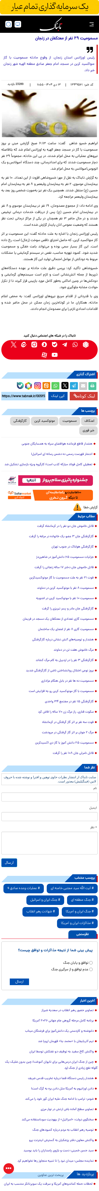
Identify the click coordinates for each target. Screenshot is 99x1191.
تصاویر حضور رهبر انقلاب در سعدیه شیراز (67, 1010)
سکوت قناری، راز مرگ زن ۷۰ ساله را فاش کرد (66, 712)
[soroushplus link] (44, 344)
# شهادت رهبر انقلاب (40, 911)
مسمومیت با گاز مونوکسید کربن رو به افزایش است (61, 691)
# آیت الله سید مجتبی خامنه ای (72, 888)
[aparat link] (44, 355)
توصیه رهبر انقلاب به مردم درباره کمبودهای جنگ (63, 1130)
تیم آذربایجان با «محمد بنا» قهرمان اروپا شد (66, 1041)
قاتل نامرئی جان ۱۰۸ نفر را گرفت (73, 753)
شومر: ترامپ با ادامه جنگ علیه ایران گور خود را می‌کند (59, 1099)
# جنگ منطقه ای (82, 900)
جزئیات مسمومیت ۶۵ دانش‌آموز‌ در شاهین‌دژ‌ (64, 557)
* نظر (93, 827)
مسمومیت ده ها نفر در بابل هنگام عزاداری (67, 681)
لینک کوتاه (84, 396)
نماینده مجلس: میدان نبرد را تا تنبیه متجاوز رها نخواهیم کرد (55, 1161)
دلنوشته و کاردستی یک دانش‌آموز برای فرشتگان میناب (59, 1031)
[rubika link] (85, 344)
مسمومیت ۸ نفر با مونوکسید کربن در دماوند (65, 588)
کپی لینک (58, 396)
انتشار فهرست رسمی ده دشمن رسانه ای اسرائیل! (61, 454)
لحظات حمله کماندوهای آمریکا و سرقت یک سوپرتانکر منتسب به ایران (48, 1184)
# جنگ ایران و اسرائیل (45, 900)
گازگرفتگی (20, 421)
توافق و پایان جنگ (75, 963)
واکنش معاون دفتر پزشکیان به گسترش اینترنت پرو (61, 1140)
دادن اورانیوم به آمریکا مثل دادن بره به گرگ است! (62, 1088)
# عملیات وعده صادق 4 (23, 888)
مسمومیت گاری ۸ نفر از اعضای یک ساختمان (66, 629)
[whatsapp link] (75, 344)
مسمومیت (70, 421)
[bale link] (54, 344)
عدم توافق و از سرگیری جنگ (69, 969)
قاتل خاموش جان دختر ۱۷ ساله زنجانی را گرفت (64, 567)
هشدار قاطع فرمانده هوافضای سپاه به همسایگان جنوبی (57, 444)
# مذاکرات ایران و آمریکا (77, 923)
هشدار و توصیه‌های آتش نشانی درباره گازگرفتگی (63, 639)
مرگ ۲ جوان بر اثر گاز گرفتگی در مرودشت (68, 732)
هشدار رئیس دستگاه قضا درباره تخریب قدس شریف (61, 1078)
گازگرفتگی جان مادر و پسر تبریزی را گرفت (68, 608)
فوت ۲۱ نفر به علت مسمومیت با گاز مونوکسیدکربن (61, 578)
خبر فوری (88, 430)
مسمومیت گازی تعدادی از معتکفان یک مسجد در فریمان (58, 619)
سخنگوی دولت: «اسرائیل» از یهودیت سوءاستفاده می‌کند (58, 1119)
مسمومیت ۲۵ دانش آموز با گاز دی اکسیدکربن (64, 743)
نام (95, 788)
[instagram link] (34, 344)
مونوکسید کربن (44, 421)
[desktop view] (18, 24)
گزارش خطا (90, 507)
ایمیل (93, 808)
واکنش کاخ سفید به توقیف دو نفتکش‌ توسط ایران (61, 1051)
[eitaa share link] (46, 386)
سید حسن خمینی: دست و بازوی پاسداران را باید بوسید (58, 1150)
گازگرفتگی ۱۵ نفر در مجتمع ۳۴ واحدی (69, 701)
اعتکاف (89, 421)
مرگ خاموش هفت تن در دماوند (74, 650)
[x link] (13, 344)
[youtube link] (54, 355)
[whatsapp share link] (55, 386)
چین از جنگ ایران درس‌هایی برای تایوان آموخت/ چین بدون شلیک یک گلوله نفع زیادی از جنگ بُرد (51, 1065)
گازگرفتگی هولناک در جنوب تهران (72, 547)
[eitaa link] (24, 344)
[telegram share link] (74, 386)
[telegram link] (65, 344)
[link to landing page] (51, 24)
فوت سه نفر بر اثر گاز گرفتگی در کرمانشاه (68, 722)
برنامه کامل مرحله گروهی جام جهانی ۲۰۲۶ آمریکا (63, 1020)
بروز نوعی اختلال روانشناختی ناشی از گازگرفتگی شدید (60, 670)
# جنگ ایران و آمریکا (80, 911)
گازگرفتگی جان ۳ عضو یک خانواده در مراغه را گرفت (61, 536)
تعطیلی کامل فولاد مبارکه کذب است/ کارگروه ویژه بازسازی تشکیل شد (48, 464)
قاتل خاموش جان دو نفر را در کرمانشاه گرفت (65, 526)
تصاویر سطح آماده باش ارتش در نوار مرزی (67, 1109)
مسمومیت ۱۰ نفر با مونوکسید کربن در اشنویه (65, 598)
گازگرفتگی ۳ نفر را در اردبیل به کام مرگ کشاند (65, 660)
